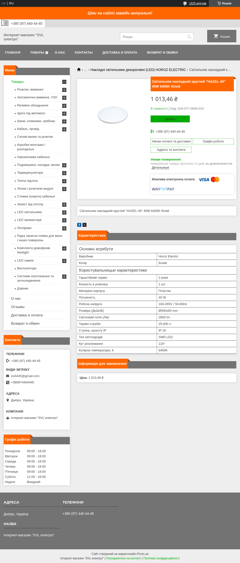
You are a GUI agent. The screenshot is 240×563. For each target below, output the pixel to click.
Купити (170, 119)
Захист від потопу (30, 204)
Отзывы (17, 307)
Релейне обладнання (32, 105)
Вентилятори (26, 268)
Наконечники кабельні (33, 157)
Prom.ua (142, 554)
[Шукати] (189, 37)
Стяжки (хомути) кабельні (36, 196)
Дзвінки (22, 288)
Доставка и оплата (119, 52)
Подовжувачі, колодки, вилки (38, 165)
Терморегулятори (30, 172)
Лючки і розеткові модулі (35, 188)
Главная (12, 52)
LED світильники (29, 212)
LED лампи (25, 260)
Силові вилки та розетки (35, 136)
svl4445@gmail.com (25, 376)
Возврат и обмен (162, 52)
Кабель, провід (28, 129)
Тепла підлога (27, 181)
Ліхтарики (24, 228)
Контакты (84, 52)
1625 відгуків (197, 3)
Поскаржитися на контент (123, 558)
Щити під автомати (31, 113)
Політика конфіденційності (162, 558)
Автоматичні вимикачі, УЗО (37, 97)
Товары (37, 52)
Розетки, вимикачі (30, 89)
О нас (60, 52)
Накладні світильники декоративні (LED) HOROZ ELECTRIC (138, 70)
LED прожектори (29, 220)
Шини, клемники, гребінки (36, 121)
